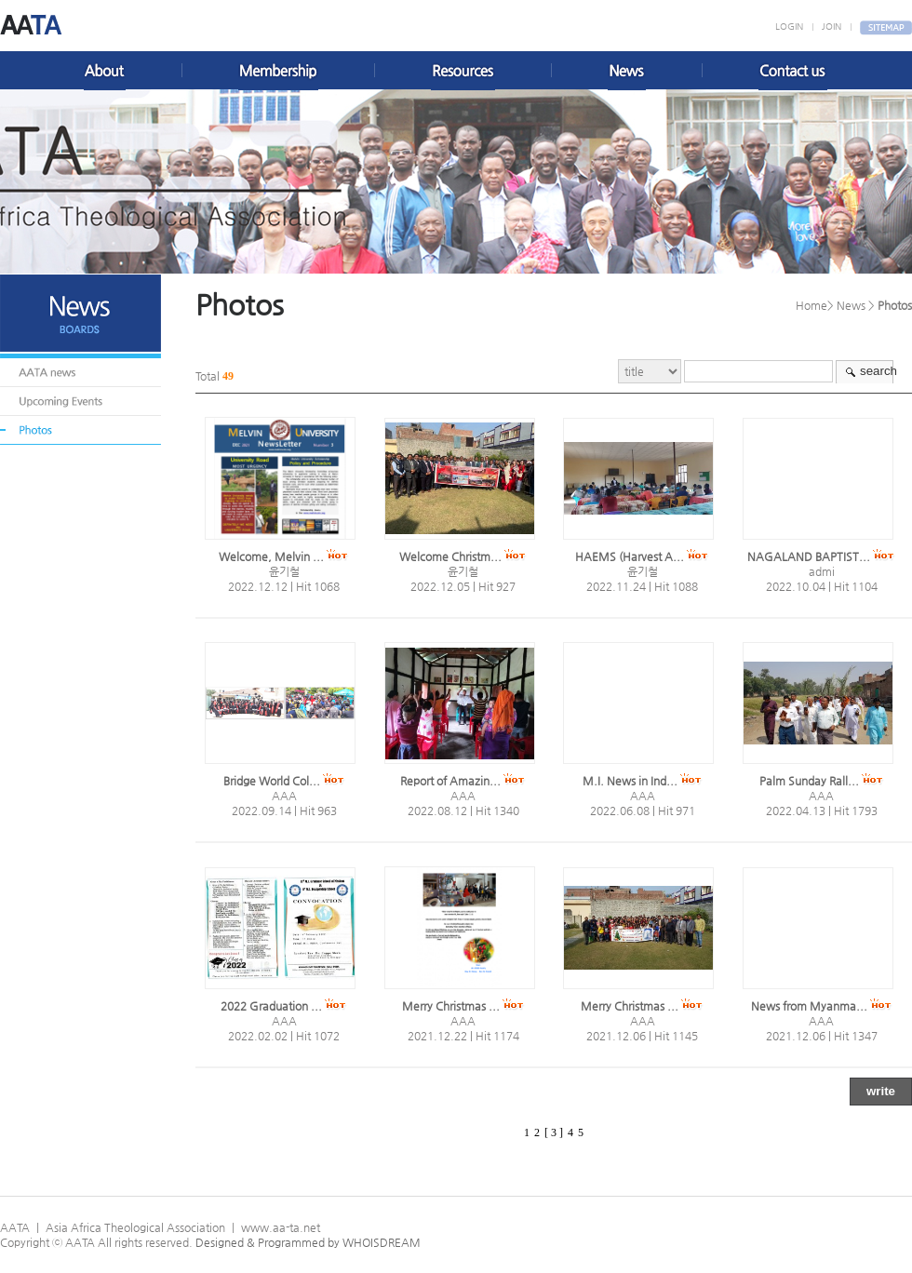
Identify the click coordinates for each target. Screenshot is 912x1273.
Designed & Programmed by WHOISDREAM (308, 1242)
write (880, 1091)
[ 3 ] (553, 1132)
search (878, 371)
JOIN (831, 26)
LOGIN (789, 26)
